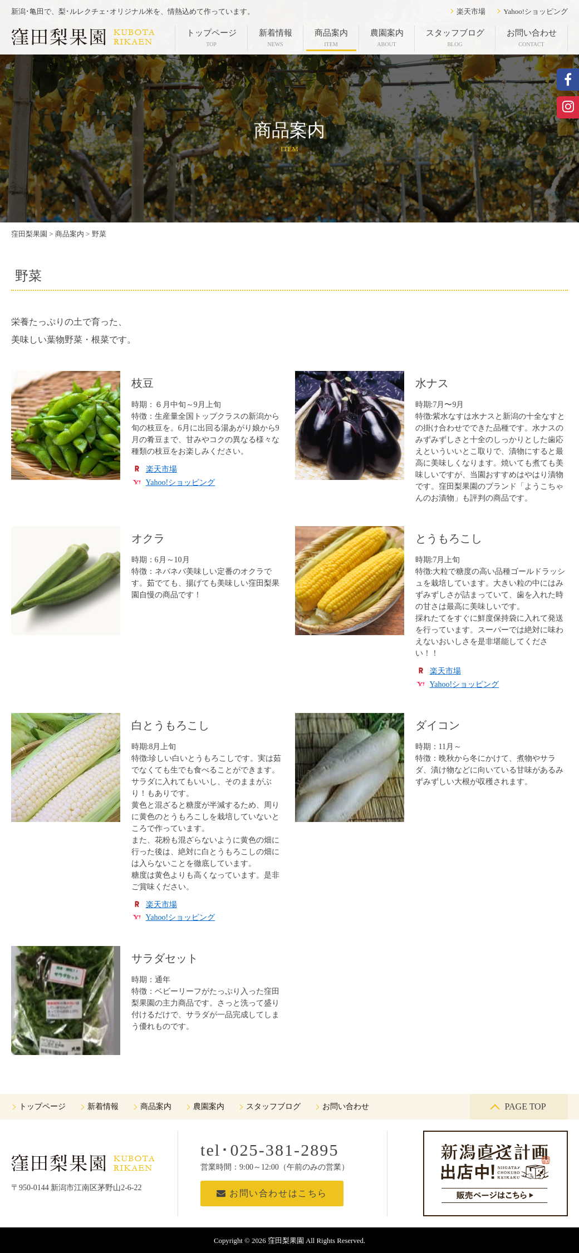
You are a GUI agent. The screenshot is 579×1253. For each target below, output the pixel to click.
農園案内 (387, 37)
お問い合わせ (532, 37)
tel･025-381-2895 (269, 1150)
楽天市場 (471, 11)
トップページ (212, 37)
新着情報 (275, 37)
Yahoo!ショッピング (535, 11)
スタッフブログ (455, 37)
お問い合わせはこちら (272, 1193)
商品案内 (331, 37)
